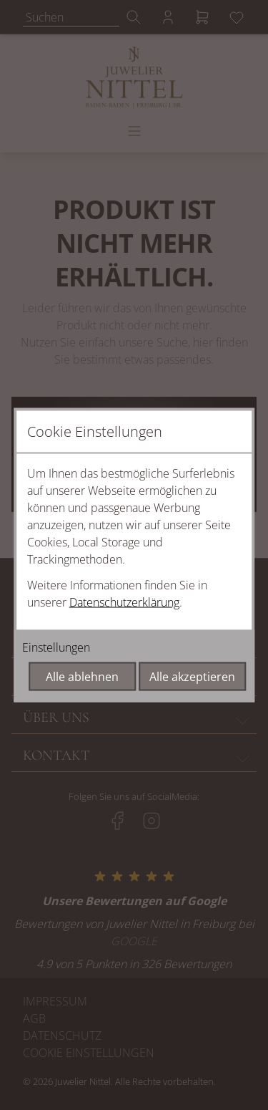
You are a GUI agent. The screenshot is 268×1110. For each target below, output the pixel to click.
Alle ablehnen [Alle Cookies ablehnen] (82, 677)
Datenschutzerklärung (124, 602)
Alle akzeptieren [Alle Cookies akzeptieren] (192, 677)
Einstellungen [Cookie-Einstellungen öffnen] (56, 647)
